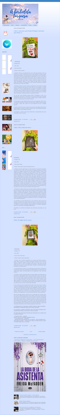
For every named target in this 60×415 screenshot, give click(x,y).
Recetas (35, 25)
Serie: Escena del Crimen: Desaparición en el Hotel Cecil (29, 407)
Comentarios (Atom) (32, 334)
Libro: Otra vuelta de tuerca (22, 127)
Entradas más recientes (19, 331)
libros (19, 121)
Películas (17, 25)
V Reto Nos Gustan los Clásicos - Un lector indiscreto (29, 395)
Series (30, 25)
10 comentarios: (25, 211)
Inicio (31, 331)
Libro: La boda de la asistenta (21, 337)
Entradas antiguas (41, 331)
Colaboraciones (24, 25)
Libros (12, 25)
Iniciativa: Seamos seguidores (24, 401)
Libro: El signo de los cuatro (23, 220)
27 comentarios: (25, 119)
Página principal (6, 25)
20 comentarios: (25, 325)
